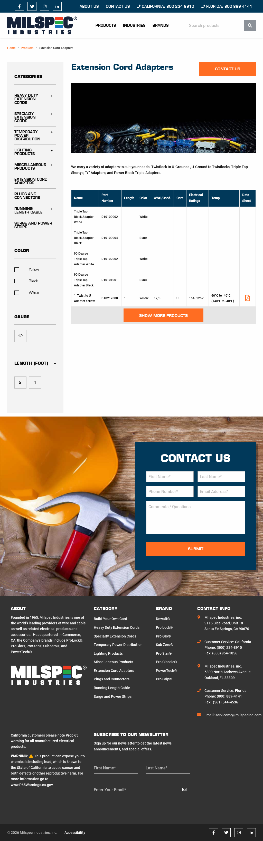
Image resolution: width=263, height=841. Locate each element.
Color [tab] (21, 250)
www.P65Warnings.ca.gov (32, 785)
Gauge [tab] (22, 316)
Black (26, 281)
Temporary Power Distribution (27, 135)
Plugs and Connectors (27, 196)
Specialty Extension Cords (25, 117)
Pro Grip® (164, 679)
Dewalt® (163, 619)
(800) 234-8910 (229, 647)
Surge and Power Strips (33, 225)
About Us (89, 6)
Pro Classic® (166, 662)
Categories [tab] (28, 76)
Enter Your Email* (110, 789)
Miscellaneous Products (30, 166)
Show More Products (163, 315)
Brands (160, 25)
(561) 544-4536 (225, 702)
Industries (134, 25)
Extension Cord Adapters (31, 181)
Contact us (118, 6)
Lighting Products (24, 152)
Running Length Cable (28, 210)
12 (20, 336)
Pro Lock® (164, 627)
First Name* (105, 768)
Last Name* (156, 768)
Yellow (26, 269)
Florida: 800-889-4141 (226, 6)
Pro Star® (164, 653)
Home (11, 48)
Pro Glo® (163, 636)
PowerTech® (166, 671)
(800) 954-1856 (224, 653)
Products (106, 25)
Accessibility (74, 832)
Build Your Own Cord (110, 619)
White (26, 292)
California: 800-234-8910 (165, 6)
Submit (195, 548)
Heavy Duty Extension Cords (26, 99)
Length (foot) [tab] (31, 363)
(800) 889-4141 (229, 696)
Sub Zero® (164, 645)
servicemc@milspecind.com (238, 715)
